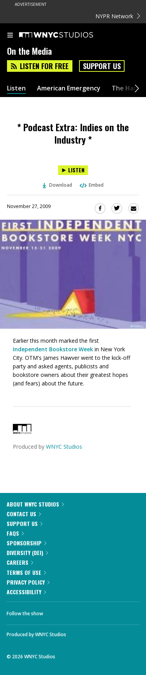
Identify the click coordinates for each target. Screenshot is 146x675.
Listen (16, 88)
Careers (20, 562)
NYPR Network (117, 16)
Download (57, 185)
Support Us (102, 66)
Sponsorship (26, 543)
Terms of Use (26, 572)
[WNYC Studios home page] (66, 35)
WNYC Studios (64, 446)
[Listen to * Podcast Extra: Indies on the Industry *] (73, 170)
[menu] (10, 35)
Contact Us (24, 514)
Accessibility (26, 592)
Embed (91, 185)
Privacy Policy (28, 582)
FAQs (15, 533)
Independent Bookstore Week (53, 349)
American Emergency (68, 88)
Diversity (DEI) (27, 552)
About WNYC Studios (35, 504)
